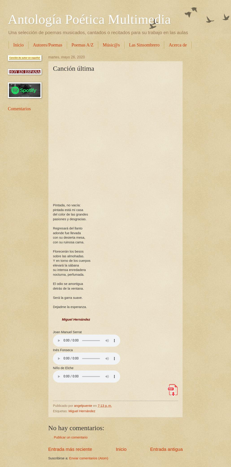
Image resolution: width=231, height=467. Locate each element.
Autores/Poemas (47, 44)
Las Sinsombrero (144, 44)
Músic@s (111, 44)
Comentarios (19, 108)
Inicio (18, 44)
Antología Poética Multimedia (89, 19)
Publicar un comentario (71, 437)
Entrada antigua (166, 449)
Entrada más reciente (70, 449)
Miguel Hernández (82, 411)
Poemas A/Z (83, 44)
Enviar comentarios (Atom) (88, 458)
